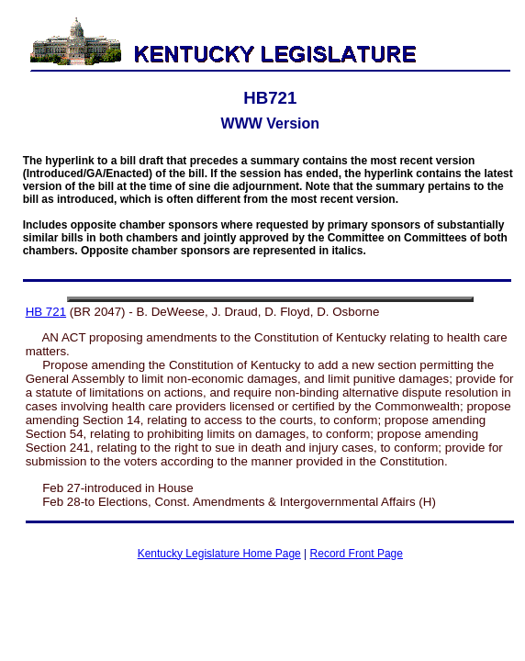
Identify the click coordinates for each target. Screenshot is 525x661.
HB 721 (46, 312)
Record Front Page (356, 553)
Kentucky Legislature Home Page (219, 553)
